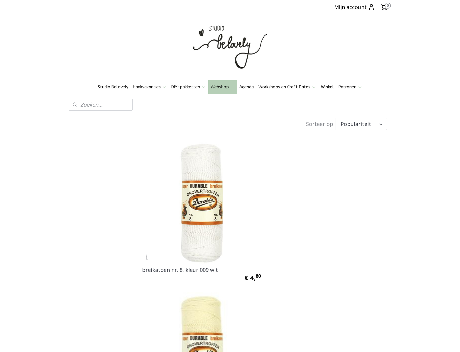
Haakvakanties (150, 87)
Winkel (327, 87)
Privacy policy (84, 280)
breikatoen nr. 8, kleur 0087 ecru (263, 220)
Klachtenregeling (87, 293)
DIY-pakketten (188, 87)
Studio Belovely (113, 87)
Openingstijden (86, 267)
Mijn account (354, 7)
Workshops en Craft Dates (287, 87)
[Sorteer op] (361, 123)
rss (221, 341)
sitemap (209, 341)
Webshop (223, 87)
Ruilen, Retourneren (90, 286)
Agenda (246, 87)
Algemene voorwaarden (94, 273)
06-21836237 (357, 286)
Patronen (350, 87)
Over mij (80, 299)
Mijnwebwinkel (295, 341)
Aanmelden (220, 300)
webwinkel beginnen (243, 341)
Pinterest (144, 282)
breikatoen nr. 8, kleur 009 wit (175, 220)
